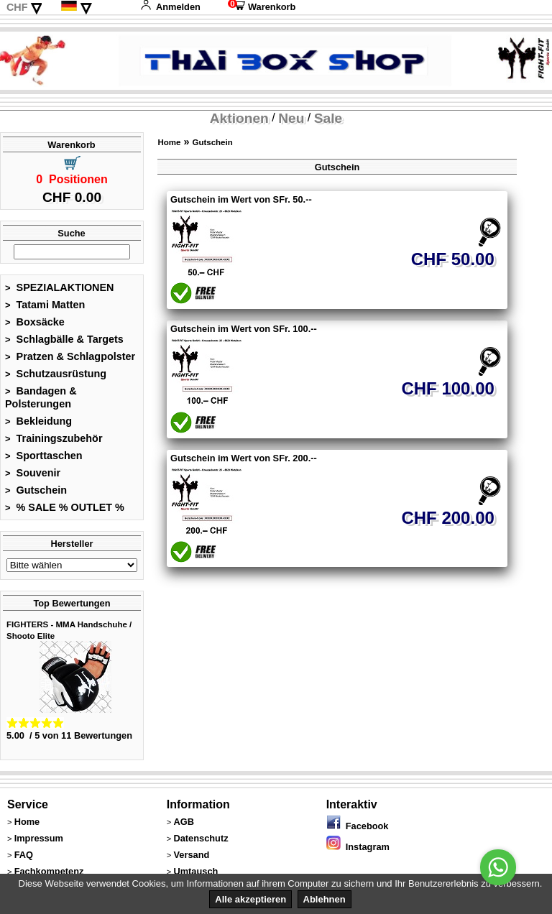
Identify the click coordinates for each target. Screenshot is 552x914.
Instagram (358, 846)
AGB (183, 821)
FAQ (23, 854)
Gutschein (36, 490)
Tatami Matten (45, 304)
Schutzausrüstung (55, 373)
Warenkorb (261, 6)
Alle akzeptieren (250, 899)
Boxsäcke (35, 322)
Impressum (38, 838)
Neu (291, 118)
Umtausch (195, 871)
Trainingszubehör (54, 438)
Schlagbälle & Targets (64, 339)
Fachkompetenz (49, 871)
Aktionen (239, 118)
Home (168, 142)
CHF (17, 7)
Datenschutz (200, 838)
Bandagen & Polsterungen (41, 397)
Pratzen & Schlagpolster (70, 356)
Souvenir (32, 473)
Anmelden (170, 6)
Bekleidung (38, 421)
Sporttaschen (44, 455)
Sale (328, 118)
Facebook (357, 826)
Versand (191, 854)
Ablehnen (324, 899)
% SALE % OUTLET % (64, 507)
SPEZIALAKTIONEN (59, 287)
